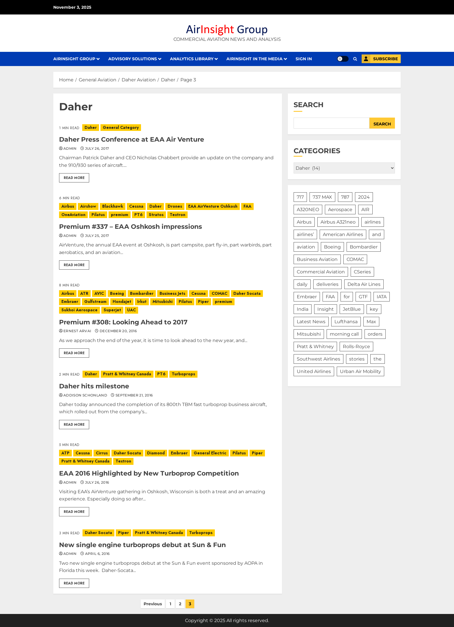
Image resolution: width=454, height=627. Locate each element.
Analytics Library (191, 58)
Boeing (117, 293)
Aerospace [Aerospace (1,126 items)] (340, 209)
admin (70, 148)
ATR (84, 293)
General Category (121, 127)
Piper (203, 301)
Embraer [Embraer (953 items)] (307, 296)
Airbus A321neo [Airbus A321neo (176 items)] (338, 222)
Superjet (112, 310)
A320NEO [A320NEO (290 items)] (308, 209)
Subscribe (380, 58)
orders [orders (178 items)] (375, 334)
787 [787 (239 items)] (345, 197)
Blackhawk (112, 206)
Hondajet (122, 301)
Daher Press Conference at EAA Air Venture (131, 139)
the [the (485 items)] (378, 359)
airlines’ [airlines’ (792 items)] (305, 234)
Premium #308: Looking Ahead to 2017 (123, 322)
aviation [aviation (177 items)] (306, 247)
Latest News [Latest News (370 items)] (311, 321)
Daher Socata (247, 293)
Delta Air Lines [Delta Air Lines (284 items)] (363, 284)
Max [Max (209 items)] (371, 321)
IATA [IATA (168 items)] (382, 296)
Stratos (156, 214)
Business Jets (172, 293)
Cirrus (102, 453)
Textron (177, 214)
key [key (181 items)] (374, 309)
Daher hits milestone (94, 386)
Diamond (156, 453)
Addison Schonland (85, 395)
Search (308, 104)
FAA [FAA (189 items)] (330, 296)
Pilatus (98, 214)
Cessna (136, 206)
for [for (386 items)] (347, 296)
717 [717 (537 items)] (300, 197)
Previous (153, 603)
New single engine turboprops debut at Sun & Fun (142, 545)
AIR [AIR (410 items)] (365, 209)
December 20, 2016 (118, 331)
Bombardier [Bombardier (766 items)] (364, 247)
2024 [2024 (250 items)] (364, 197)
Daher (91, 127)
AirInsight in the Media (254, 58)
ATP (65, 453)
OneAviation (73, 214)
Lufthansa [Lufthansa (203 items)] (346, 321)
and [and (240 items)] (376, 234)
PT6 (138, 214)
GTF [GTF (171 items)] (363, 296)
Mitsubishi (163, 301)
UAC (131, 310)
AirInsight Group (74, 58)
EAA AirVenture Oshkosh (212, 206)
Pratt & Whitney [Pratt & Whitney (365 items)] (315, 346)
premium (119, 214)
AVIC (99, 293)
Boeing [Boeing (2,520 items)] (332, 247)
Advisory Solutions (132, 58)
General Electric (210, 453)
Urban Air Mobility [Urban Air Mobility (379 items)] (360, 371)
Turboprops (183, 374)
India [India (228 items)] (302, 309)
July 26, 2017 (97, 148)
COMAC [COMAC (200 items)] (355, 259)
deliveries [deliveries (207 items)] (327, 284)
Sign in (304, 58)
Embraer (69, 301)
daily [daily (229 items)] (302, 284)
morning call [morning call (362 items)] (344, 334)
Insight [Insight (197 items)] (325, 309)
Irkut (142, 301)
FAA (247, 206)
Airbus (67, 206)
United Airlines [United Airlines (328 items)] (314, 371)
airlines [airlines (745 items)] (373, 222)
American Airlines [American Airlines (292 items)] (343, 234)
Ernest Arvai (77, 331)
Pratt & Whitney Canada (127, 374)
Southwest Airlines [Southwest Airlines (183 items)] (318, 359)
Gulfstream (95, 301)
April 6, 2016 (97, 553)
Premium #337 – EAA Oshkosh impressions (130, 227)
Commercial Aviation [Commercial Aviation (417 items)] (321, 272)
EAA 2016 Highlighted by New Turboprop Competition (149, 473)
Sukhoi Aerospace (79, 310)
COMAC (219, 293)
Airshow (88, 206)
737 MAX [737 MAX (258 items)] (322, 197)
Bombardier (141, 293)
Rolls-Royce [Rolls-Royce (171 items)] (356, 346)
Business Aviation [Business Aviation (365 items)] (317, 259)
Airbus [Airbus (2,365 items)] (304, 222)
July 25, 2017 (97, 235)
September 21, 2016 (134, 395)
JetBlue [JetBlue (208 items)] (352, 309)
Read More (74, 177)
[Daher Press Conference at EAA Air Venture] (167, 128)
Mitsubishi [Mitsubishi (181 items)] (309, 334)
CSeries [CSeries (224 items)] (362, 272)
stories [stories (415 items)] (357, 359)
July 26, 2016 (97, 482)
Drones (175, 206)
